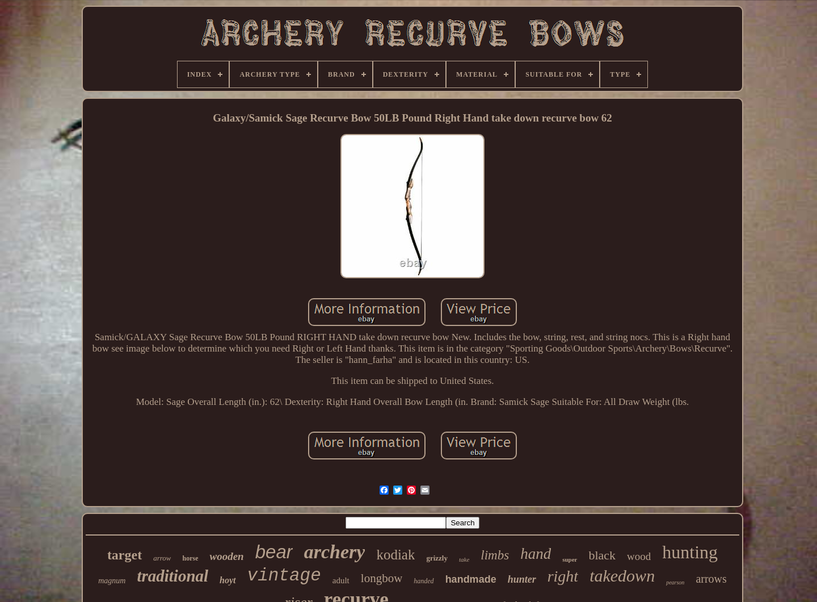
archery (334, 551)
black (602, 555)
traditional (172, 576)
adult (340, 580)
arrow (162, 558)
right (563, 576)
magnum (111, 580)
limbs (495, 555)
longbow (382, 578)
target (124, 554)
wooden (226, 556)
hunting (690, 552)
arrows (711, 578)
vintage (284, 576)
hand (535, 553)
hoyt (227, 580)
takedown (622, 575)
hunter (522, 579)
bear (274, 551)
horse (190, 558)
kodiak (395, 554)
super (569, 559)
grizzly (437, 558)
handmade (470, 579)
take (464, 559)
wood (639, 556)
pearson (675, 582)
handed (423, 581)
